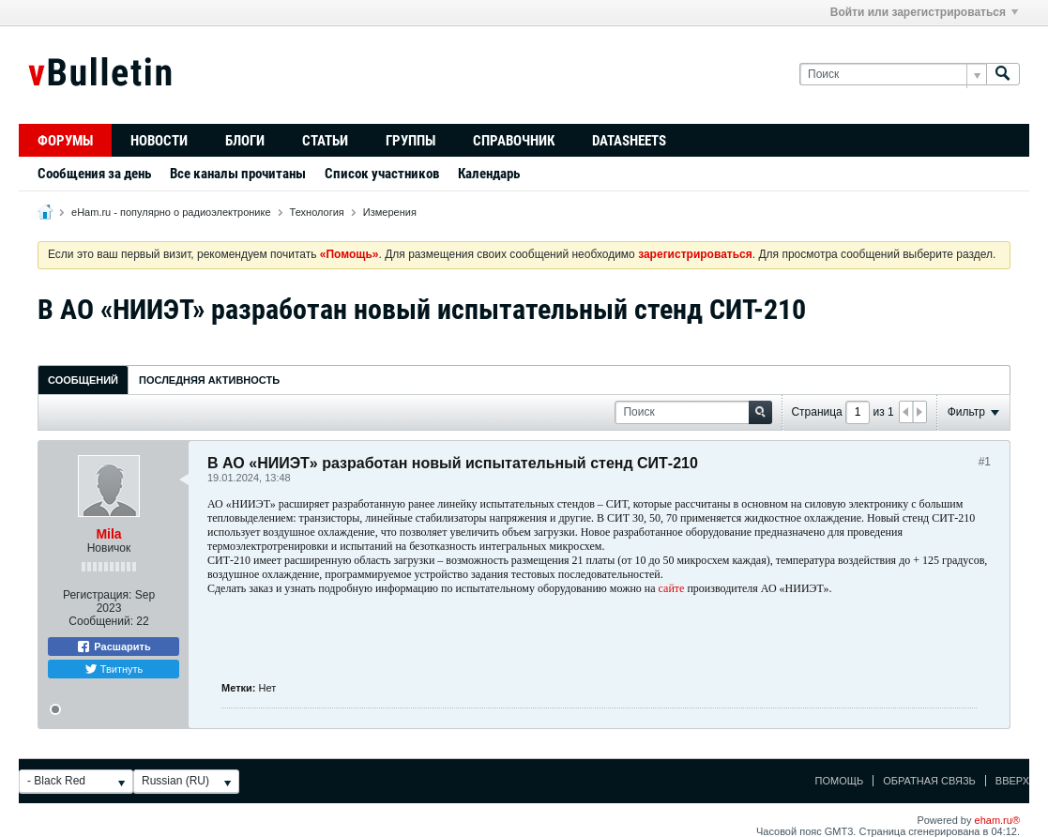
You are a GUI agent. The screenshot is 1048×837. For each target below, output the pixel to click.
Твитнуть (114, 669)
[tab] (83, 379)
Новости (159, 140)
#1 (985, 461)
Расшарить (113, 646)
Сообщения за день (94, 173)
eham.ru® (997, 820)
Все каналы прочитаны (238, 173)
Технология (317, 212)
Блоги (245, 140)
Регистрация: (97, 594)
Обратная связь (929, 780)
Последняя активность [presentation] (209, 380)
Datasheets (629, 140)
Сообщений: (100, 621)
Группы (410, 140)
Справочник (513, 140)
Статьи (325, 140)
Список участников (382, 173)
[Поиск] (892, 74)
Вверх (1012, 780)
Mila (108, 533)
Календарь (489, 173)
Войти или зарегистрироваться (924, 12)
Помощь (839, 780)
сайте (673, 588)
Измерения (390, 212)
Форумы (65, 140)
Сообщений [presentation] (83, 380)
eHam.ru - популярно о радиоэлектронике (170, 212)
